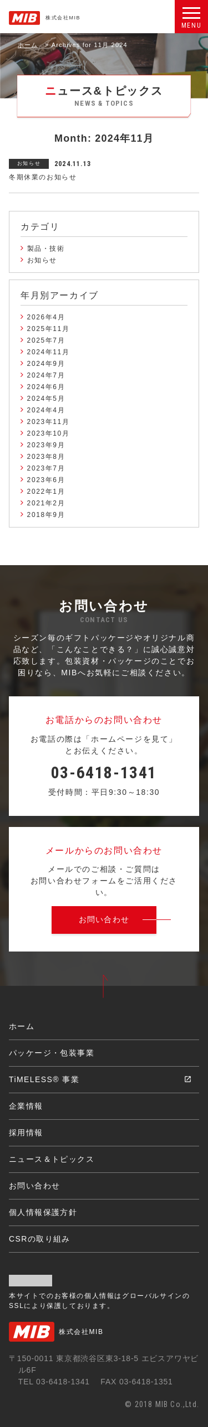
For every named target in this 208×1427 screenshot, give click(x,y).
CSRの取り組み (39, 1238)
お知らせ (42, 260)
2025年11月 (48, 329)
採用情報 (26, 1132)
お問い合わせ (34, 1185)
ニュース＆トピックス (51, 1159)
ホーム (28, 45)
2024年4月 (46, 410)
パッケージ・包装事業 (51, 1052)
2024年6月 (46, 387)
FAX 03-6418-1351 (136, 1381)
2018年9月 (46, 515)
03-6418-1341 (104, 772)
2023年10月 (48, 433)
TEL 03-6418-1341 (54, 1381)
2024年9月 (46, 364)
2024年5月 (46, 398)
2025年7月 (46, 340)
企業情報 (26, 1106)
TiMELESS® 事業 (44, 1079)
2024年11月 (48, 352)
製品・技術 (46, 248)
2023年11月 (48, 422)
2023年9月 (46, 445)
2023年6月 (46, 480)
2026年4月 (46, 317)
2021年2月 (46, 503)
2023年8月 (46, 457)
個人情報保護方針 (43, 1212)
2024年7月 (46, 375)
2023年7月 (46, 468)
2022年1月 (46, 491)
